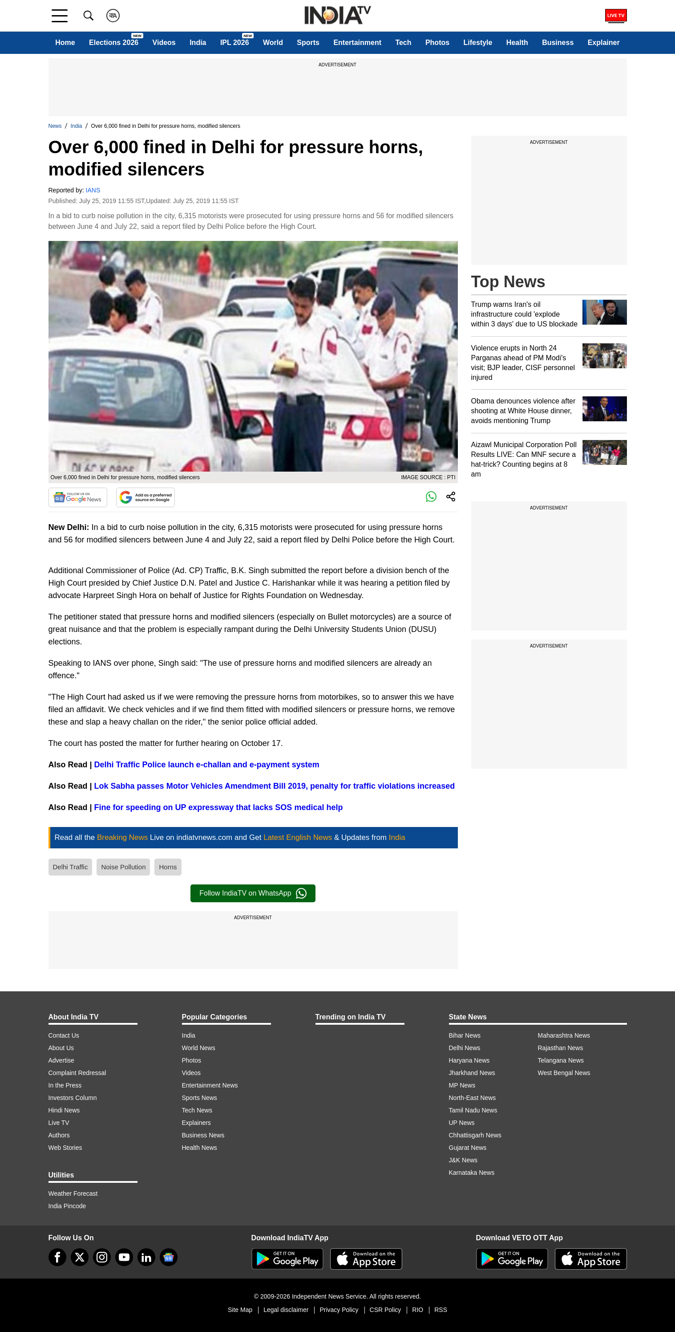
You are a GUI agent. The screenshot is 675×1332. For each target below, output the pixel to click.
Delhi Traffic (70, 867)
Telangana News (561, 1060)
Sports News (199, 1097)
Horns (168, 867)
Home (65, 42)
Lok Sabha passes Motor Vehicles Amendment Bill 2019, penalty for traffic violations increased (274, 786)
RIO (417, 1309)
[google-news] (169, 1257)
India (198, 42)
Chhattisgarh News (475, 1135)
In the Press (65, 1085)
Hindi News (64, 1110)
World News (198, 1047)
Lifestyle (478, 42)
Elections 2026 (113, 42)
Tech (403, 42)
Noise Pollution (123, 867)
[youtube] (124, 1257)
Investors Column (73, 1097)
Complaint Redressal (77, 1072)
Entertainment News (210, 1085)
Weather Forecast (73, 1193)
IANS (93, 190)
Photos (437, 42)
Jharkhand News (472, 1072)
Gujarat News (468, 1147)
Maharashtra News (564, 1035)
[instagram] (102, 1257)
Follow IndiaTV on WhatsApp (252, 893)
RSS (440, 1309)
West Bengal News (564, 1072)
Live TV (59, 1122)
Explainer (604, 42)
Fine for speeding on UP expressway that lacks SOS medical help (218, 807)
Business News (203, 1135)
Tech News (197, 1110)
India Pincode (67, 1206)
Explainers (196, 1122)
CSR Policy (385, 1309)
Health (517, 42)
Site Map (240, 1309)
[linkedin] (146, 1257)
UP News (462, 1122)
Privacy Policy (338, 1309)
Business (558, 42)
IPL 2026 (234, 42)
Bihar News (465, 1035)
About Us (61, 1047)
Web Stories (65, 1147)
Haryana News (469, 1060)
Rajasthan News (560, 1047)
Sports (308, 42)
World (273, 42)
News (55, 126)
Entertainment (357, 42)
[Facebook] (57, 1257)
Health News (199, 1147)
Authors (59, 1135)
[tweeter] (80, 1257)
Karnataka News (472, 1172)
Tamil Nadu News (473, 1110)
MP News (462, 1085)
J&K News (463, 1160)
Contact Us (64, 1035)
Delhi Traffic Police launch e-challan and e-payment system (206, 764)
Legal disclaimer (285, 1309)
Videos (164, 42)
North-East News (472, 1097)
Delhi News (465, 1047)
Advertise (61, 1060)
